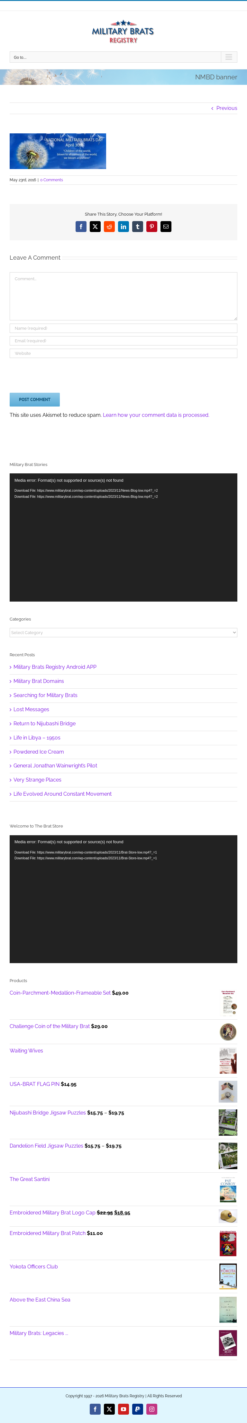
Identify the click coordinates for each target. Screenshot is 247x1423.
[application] (123, 899)
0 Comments (51, 180)
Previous (226, 108)
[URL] (123, 353)
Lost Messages (31, 709)
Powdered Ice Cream (39, 752)
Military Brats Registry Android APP (55, 667)
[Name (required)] (123, 328)
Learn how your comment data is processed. (156, 415)
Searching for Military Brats (46, 695)
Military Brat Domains (39, 681)
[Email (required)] (123, 340)
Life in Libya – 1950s (37, 738)
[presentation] (58, 373)
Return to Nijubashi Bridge (45, 723)
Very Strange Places (37, 780)
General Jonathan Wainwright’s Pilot (55, 766)
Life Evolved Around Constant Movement (63, 794)
